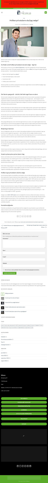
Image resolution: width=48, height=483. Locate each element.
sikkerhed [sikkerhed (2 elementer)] (3, 327)
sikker (30, 69)
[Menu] (2, 12)
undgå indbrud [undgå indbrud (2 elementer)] (21, 327)
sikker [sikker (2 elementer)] (41, 325)
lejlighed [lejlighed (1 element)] (37, 325)
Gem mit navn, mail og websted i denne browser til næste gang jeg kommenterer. (22, 269)
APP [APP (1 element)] (17, 325)
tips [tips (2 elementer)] (7, 327)
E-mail (4, 256)
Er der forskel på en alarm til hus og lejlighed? (15, 311)
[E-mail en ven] (25, 216)
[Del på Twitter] (23, 216)
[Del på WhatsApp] (18, 216)
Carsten (31, 24)
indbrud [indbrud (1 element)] (28, 325)
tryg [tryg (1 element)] (10, 327)
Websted (5, 263)
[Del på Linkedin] (30, 216)
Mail (2, 384)
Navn (4, 250)
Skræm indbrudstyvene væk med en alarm (15, 307)
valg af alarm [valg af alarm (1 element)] (27, 327)
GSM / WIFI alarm (12, 194)
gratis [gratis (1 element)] (25, 325)
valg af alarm (40, 222)
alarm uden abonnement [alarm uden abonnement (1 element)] (10, 325)
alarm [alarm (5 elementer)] (2, 325)
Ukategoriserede (5, 344)
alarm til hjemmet (20, 67)
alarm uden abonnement (28, 222)
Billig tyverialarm (9, 293)
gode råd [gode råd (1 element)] (20, 325)
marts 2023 (4, 355)
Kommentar (6, 238)
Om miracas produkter (6, 339)
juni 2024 (3, 352)
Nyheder (3, 336)
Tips (2, 342)
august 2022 (4, 360)
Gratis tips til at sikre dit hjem (12, 298)
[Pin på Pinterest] (28, 216)
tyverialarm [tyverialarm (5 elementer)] (14, 327)
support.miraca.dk (33, 3)
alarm (17, 74)
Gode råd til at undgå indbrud (12, 302)
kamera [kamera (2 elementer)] (32, 325)
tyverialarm (23, 59)
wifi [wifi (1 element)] (32, 327)
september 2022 (5, 358)
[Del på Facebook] (20, 216)
